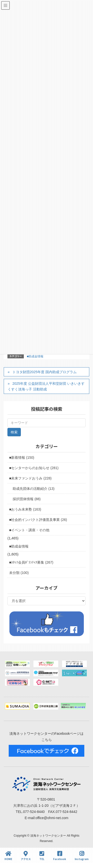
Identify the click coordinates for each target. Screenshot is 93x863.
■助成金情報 (35, 356)
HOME (8, 856)
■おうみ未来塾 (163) (25, 509)
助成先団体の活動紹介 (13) (34, 489)
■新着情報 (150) (21, 457)
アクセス (26, 856)
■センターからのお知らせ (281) (34, 468)
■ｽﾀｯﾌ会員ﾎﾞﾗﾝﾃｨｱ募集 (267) (31, 562)
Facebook (59, 856)
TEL (41, 856)
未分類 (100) (19, 573)
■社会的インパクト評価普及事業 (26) (38, 520)
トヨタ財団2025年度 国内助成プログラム (44, 372)
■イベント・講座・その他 (29, 530)
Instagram (82, 856)
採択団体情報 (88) (27, 499)
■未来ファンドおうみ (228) (30, 478)
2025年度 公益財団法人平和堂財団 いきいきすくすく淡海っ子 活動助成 (46, 386)
